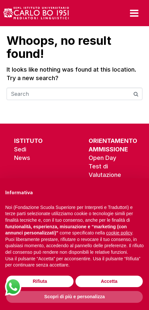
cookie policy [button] (119, 232)
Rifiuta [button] (40, 281)
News (22, 157)
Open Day (102, 157)
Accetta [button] (109, 281)
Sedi (20, 149)
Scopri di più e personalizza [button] (74, 296)
